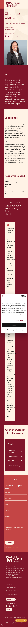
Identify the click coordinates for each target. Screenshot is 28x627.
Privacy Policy (14, 548)
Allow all (14, 325)
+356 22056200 (12, 590)
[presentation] (14, 535)
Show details (19, 320)
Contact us (21, 620)
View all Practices (14, 466)
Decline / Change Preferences (14, 330)
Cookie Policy (21, 623)
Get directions (10, 599)
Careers (9, 609)
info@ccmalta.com (11, 588)
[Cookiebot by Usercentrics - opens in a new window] (20, 296)
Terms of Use (14, 623)
